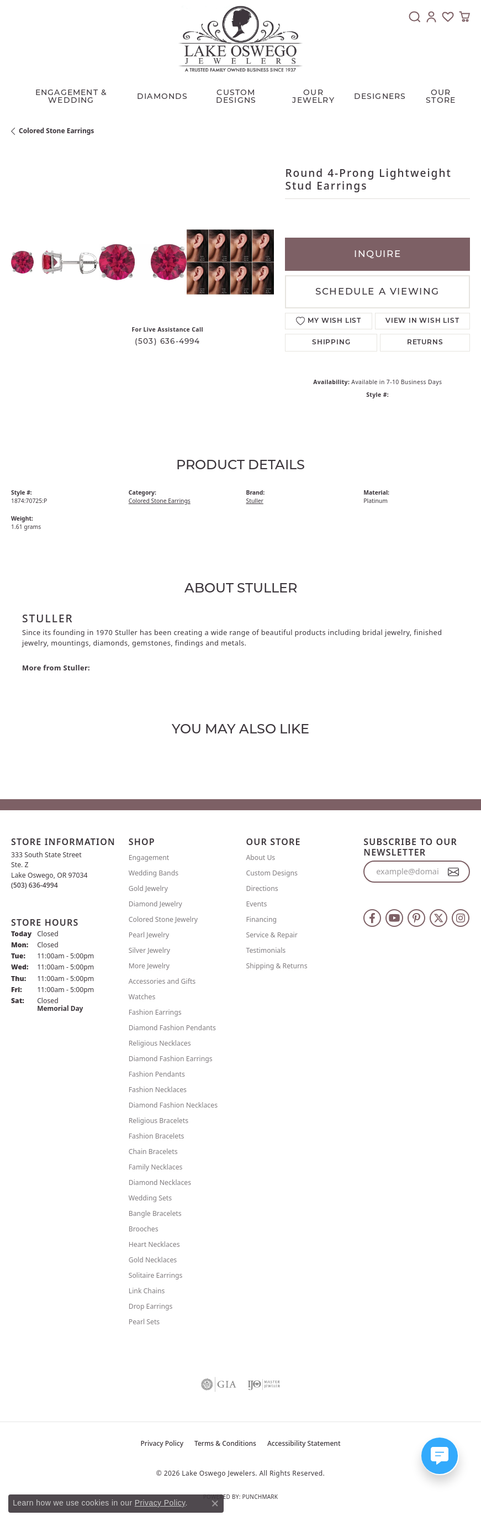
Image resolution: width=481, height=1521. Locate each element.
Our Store (441, 96)
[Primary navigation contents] (240, 93)
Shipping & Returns (277, 966)
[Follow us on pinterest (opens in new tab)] (416, 918)
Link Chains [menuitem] (147, 1291)
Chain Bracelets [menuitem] (153, 1151)
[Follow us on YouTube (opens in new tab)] (394, 918)
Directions (262, 888)
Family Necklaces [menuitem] (156, 1167)
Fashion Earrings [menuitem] (155, 1012)
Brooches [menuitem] (143, 1229)
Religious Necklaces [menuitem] (160, 1043)
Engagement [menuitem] (149, 857)
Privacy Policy (162, 1443)
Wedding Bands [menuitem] (153, 873)
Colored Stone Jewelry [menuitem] (163, 919)
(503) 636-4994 (167, 341)
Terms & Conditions (225, 1443)
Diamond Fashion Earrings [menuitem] (171, 1058)
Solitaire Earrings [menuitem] (156, 1275)
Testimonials (266, 950)
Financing (261, 919)
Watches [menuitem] (142, 996)
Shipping (331, 342)
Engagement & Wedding (71, 96)
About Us (261, 857)
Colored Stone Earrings (56, 130)
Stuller (254, 501)
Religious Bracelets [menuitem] (158, 1120)
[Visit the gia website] (218, 1384)
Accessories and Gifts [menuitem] (162, 981)
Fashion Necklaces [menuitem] (158, 1089)
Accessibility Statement (304, 1443)
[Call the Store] (34, 885)
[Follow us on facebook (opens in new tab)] (372, 918)
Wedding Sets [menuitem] (150, 1198)
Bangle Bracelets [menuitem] (155, 1213)
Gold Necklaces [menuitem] (153, 1260)
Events (256, 904)
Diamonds (162, 96)
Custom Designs (272, 873)
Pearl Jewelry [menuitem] (149, 935)
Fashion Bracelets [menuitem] (156, 1136)
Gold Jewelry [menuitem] (148, 888)
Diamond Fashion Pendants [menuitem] (172, 1027)
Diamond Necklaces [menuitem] (160, 1182)
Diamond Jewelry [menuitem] (155, 904)
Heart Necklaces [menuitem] (154, 1244)
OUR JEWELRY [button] (313, 96)
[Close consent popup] (215, 1503)
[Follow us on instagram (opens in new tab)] (460, 918)
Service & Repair (272, 935)
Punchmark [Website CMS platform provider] (260, 1497)
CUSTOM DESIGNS (236, 96)
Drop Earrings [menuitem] (151, 1306)
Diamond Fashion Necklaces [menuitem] (173, 1105)
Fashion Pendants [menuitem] (157, 1074)
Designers (380, 96)
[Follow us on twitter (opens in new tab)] (438, 918)
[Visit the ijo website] (264, 1384)
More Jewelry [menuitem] (149, 966)
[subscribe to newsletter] (453, 872)
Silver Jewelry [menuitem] (149, 950)
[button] (414, 17)
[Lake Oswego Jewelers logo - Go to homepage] (240, 38)
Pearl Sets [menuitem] (144, 1321)
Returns (425, 342)
